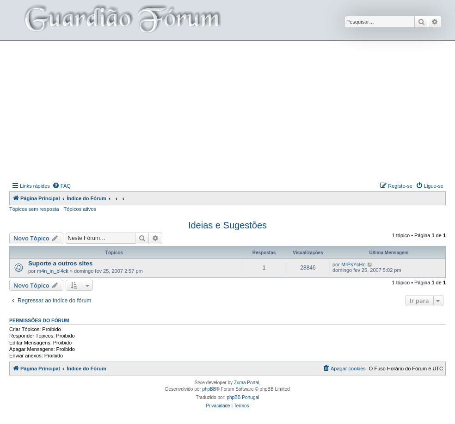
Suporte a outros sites (60, 263)
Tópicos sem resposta (34, 209)
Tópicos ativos (80, 209)
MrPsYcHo (353, 264)
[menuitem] (61, 185)
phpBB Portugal (243, 397)
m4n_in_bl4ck (52, 271)
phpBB (209, 389)
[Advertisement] (232, 110)
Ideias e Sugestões (227, 225)
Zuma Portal (246, 382)
